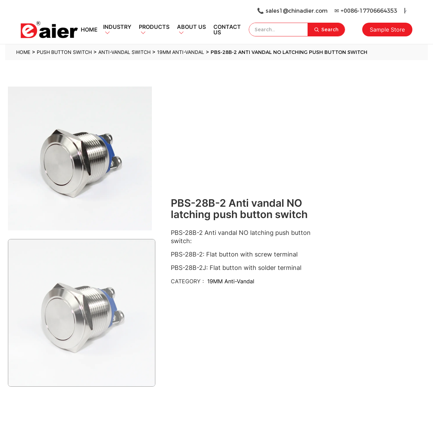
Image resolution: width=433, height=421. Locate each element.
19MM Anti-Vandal (230, 281)
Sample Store (387, 29)
